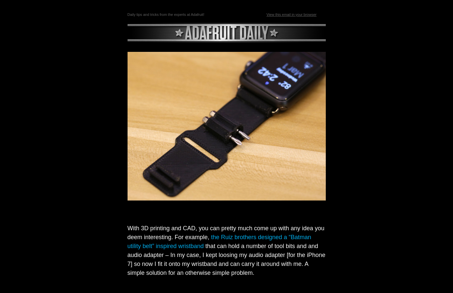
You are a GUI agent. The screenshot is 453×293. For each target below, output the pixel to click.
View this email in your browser (292, 15)
